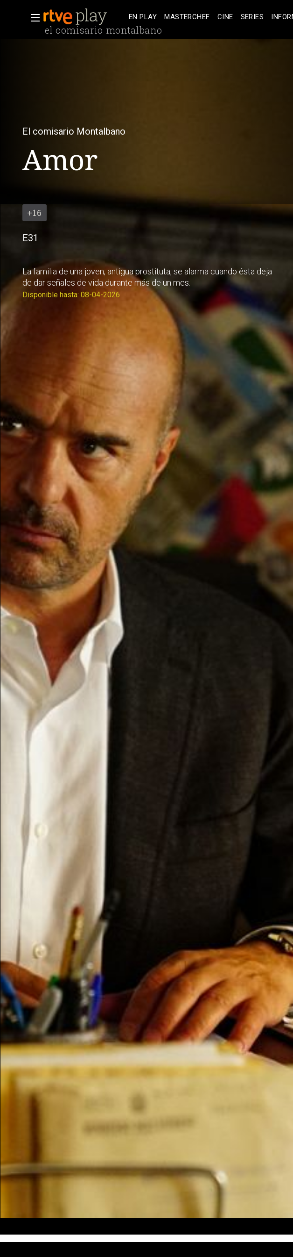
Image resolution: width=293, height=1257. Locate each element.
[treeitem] (143, 17)
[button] (32, 17)
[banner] (84, 16)
